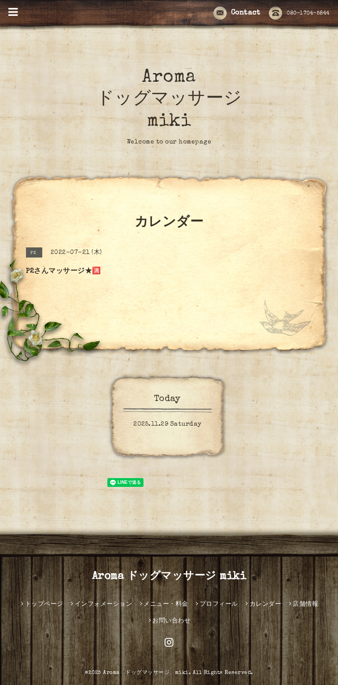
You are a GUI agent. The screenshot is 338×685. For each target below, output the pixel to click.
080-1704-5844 (299, 14)
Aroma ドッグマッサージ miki (169, 100)
